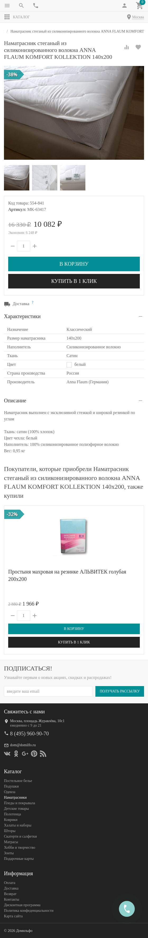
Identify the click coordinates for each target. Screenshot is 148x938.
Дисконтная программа (22, 905)
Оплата (9, 883)
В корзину (74, 264)
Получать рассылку (120, 691)
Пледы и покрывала (19, 803)
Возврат (10, 894)
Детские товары (16, 809)
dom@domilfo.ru (23, 745)
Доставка (11, 888)
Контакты (11, 899)
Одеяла (9, 792)
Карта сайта (13, 916)
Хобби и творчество (19, 848)
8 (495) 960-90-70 (29, 733)
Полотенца (12, 814)
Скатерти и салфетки (20, 836)
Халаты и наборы (17, 825)
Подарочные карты (19, 859)
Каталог (17, 17)
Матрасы (11, 842)
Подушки (11, 786)
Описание (15, 400)
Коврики (10, 820)
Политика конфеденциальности (28, 911)
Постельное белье (18, 781)
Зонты (9, 853)
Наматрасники (15, 797)
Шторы (9, 831)
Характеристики (22, 316)
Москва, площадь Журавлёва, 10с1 (37, 721)
